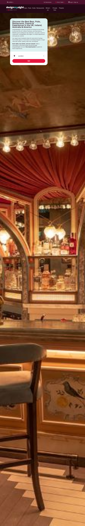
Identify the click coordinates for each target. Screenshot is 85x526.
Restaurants (40, 8)
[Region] (30, 56)
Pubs (29, 8)
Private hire (55, 9)
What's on (48, 9)
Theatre (61, 8)
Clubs (34, 8)
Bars (25, 8)
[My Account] (73, 2)
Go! (29, 61)
